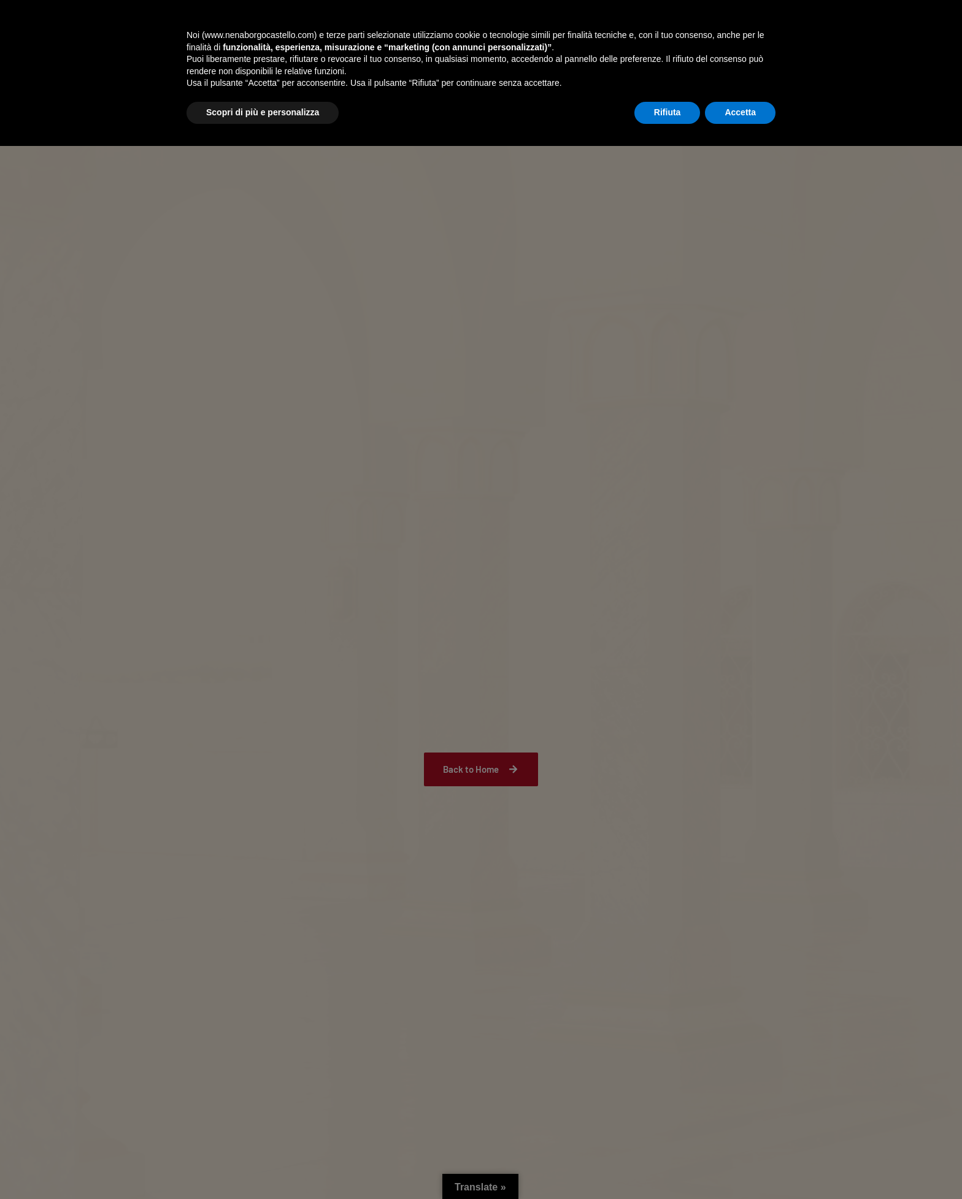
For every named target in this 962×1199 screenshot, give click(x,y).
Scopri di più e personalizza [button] (262, 1165)
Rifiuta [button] (667, 1165)
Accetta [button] (740, 1165)
